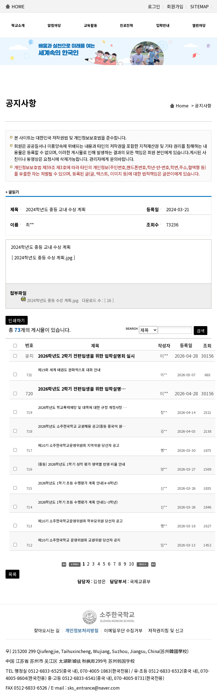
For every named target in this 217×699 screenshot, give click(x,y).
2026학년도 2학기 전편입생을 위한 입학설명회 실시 (86, 355)
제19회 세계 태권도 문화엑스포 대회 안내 (69, 369)
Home (182, 105)
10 (131, 563)
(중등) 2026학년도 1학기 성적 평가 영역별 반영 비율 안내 (81, 464)
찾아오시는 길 (47, 630)
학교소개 (18, 25)
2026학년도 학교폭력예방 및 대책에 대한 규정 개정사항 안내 (83, 407)
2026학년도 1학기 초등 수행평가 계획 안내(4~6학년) (78, 483)
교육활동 (90, 25)
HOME (18, 6)
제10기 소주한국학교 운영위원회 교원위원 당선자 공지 (79, 540)
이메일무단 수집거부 (123, 630)
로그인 (154, 6)
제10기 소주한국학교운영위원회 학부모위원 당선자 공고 (80, 520)
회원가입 (175, 6)
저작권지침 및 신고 (166, 630)
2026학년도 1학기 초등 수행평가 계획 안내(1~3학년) (78, 502)
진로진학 (126, 25)
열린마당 (199, 25)
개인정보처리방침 (82, 630)
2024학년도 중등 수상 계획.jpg (53, 300)
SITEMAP (199, 6)
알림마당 (54, 25)
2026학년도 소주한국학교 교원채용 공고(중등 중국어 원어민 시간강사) (83, 426)
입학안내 (162, 25)
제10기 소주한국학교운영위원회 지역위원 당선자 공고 (78, 445)
